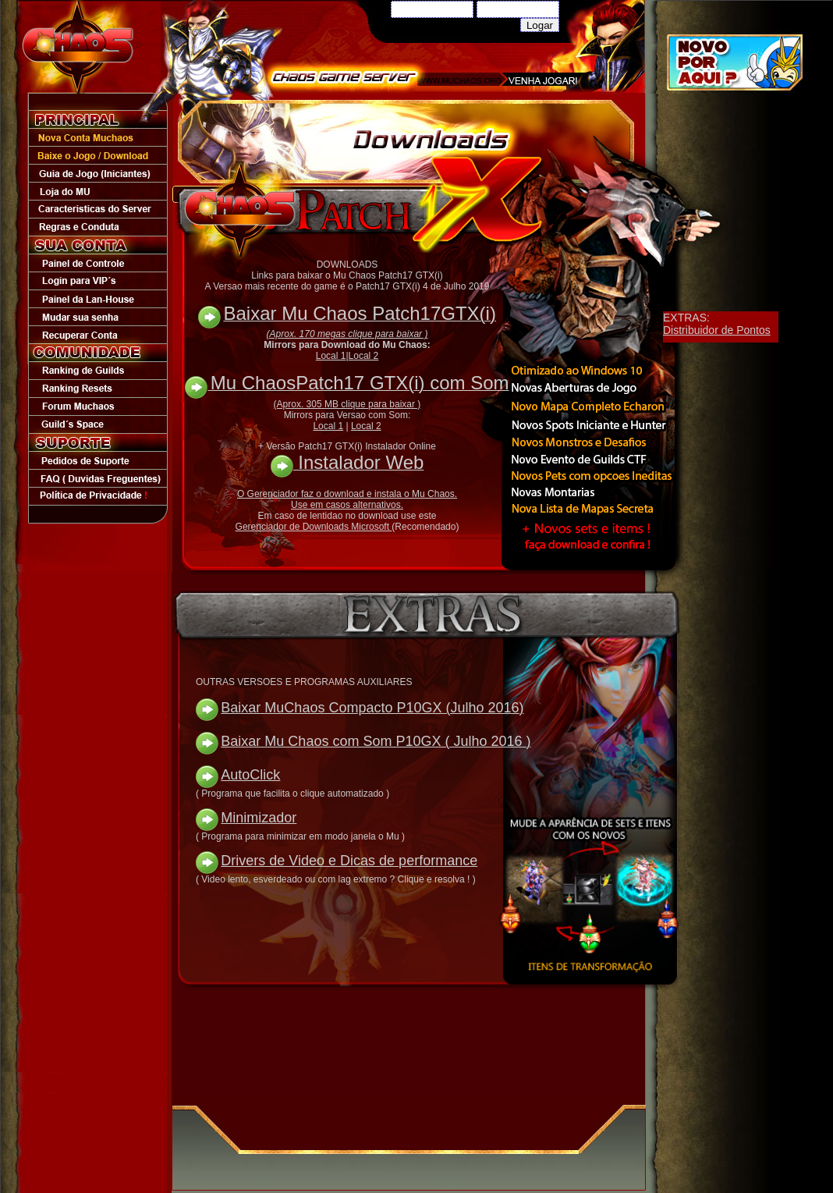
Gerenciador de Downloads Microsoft (314, 526)
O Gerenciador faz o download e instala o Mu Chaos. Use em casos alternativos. (347, 499)
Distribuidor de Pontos (717, 330)
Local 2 (364, 355)
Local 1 (331, 355)
